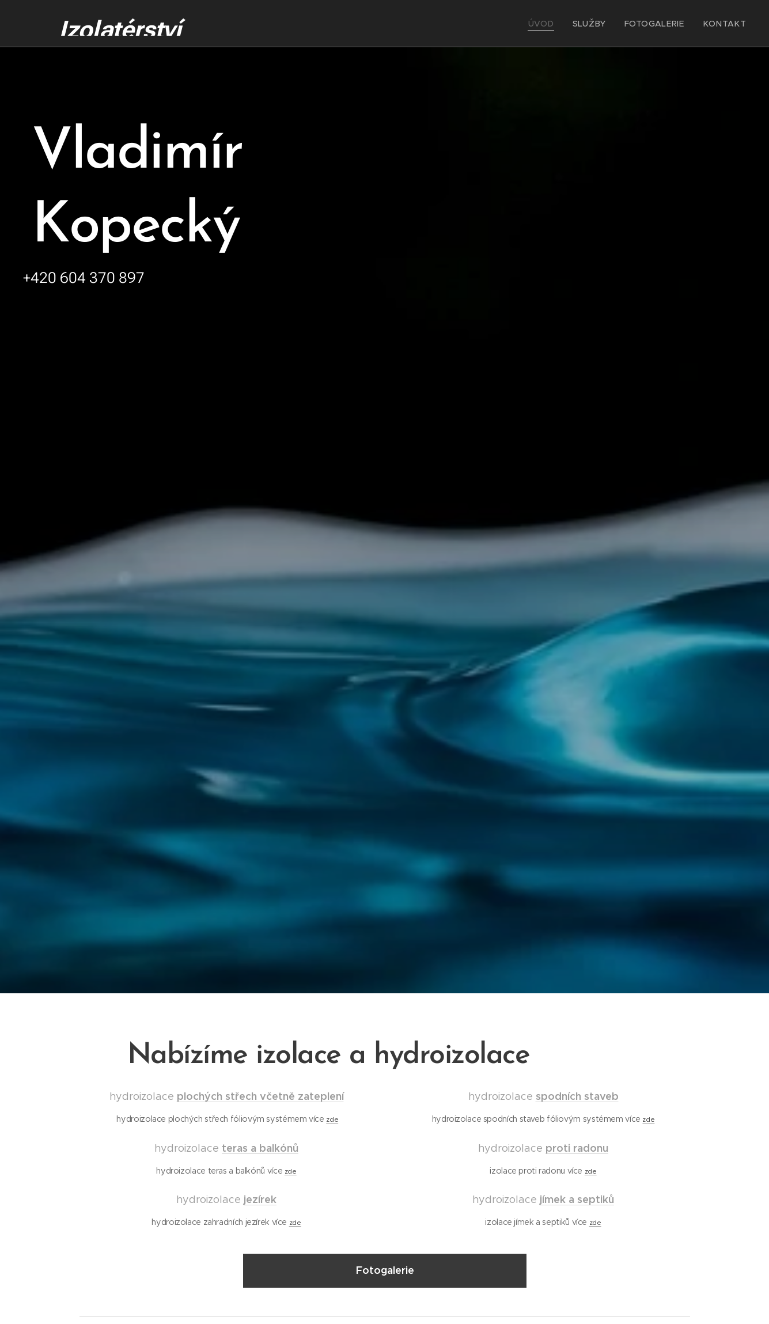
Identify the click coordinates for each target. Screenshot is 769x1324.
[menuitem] (558, 23)
